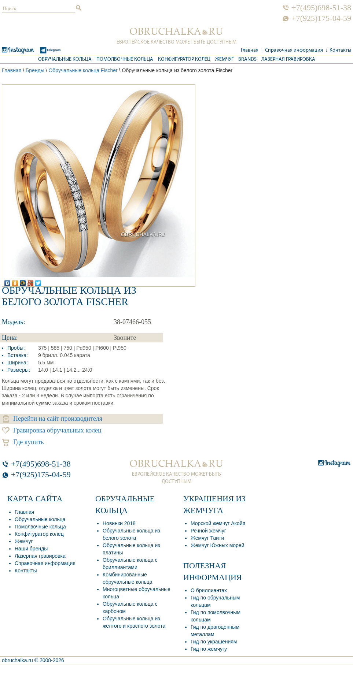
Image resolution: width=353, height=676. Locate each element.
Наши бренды (31, 548)
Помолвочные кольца (124, 59)
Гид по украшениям (214, 642)
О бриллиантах (209, 590)
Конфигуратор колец (184, 59)
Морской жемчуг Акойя (218, 523)
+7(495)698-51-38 (321, 8)
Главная (249, 50)
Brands (247, 59)
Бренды (35, 70)
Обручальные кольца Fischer (82, 70)
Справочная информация (294, 50)
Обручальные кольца (65, 59)
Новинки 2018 (119, 523)
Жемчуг (224, 59)
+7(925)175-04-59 (321, 18)
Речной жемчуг (208, 531)
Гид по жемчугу (209, 649)
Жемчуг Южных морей (217, 545)
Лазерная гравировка (288, 59)
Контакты (340, 50)
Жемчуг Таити (207, 538)
